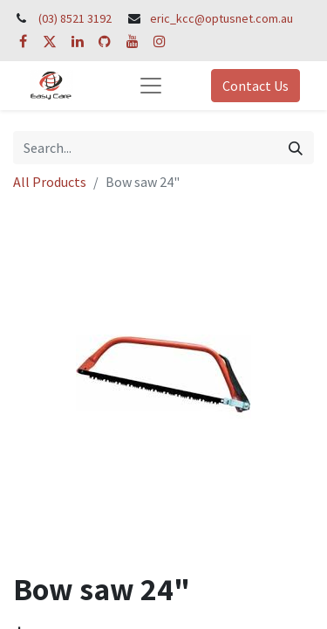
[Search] (295, 147)
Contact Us (255, 85)
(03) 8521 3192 (75, 18)
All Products (49, 181)
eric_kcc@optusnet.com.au (221, 18)
